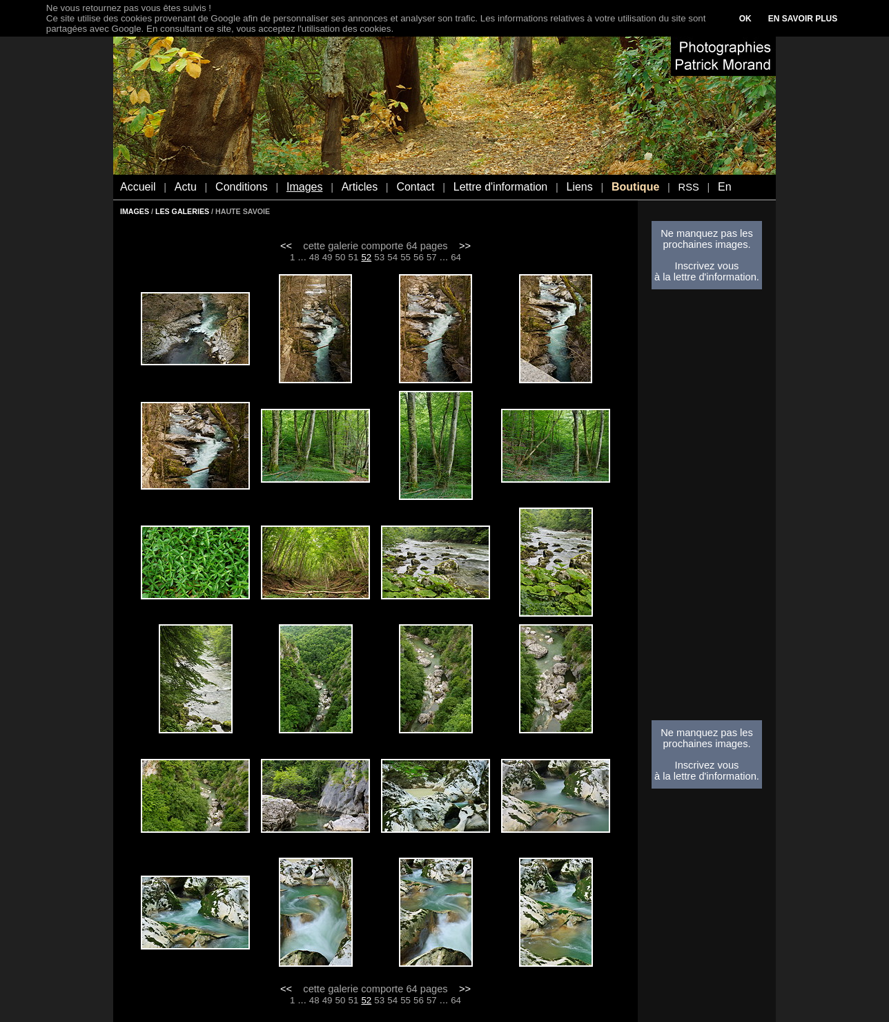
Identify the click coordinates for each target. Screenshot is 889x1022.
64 (456, 257)
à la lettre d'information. (706, 276)
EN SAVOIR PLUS (802, 18)
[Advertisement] (707, 509)
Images (304, 187)
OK (745, 18)
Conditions (241, 187)
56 (418, 257)
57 (432, 257)
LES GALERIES (182, 211)
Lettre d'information (500, 187)
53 (379, 257)
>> (465, 245)
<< (286, 245)
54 (392, 257)
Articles (360, 187)
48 (314, 257)
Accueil (138, 187)
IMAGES (134, 211)
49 (327, 257)
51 (354, 257)
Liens (579, 187)
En (725, 187)
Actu (186, 187)
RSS (688, 187)
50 (340, 257)
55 (405, 257)
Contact (415, 187)
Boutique (635, 187)
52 (366, 257)
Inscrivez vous (707, 265)
